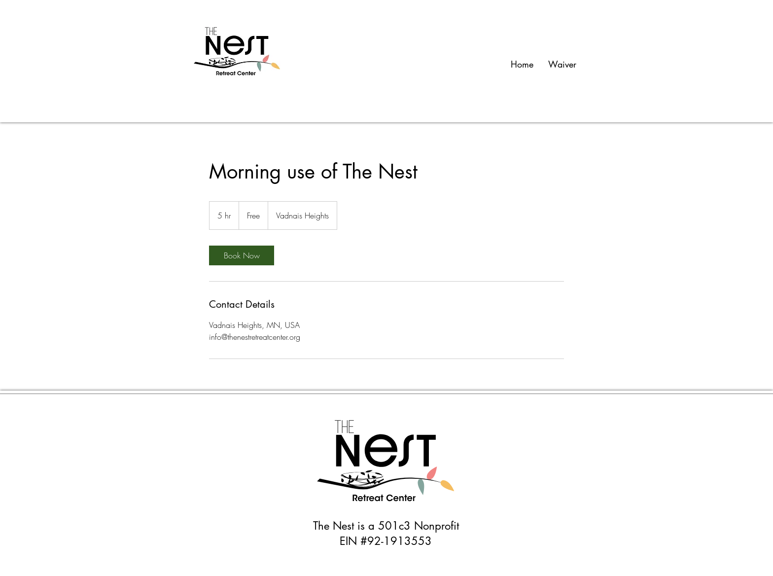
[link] (241, 255)
